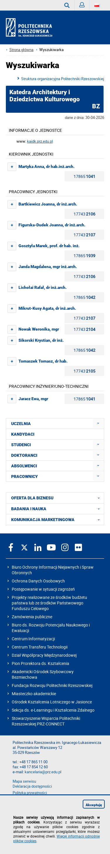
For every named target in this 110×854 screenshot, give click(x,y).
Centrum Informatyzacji (33, 638)
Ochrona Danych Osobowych (38, 581)
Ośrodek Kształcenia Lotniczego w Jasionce (52, 702)
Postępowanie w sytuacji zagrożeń (43, 589)
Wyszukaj (69, 5)
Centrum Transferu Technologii (39, 647)
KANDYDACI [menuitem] (22, 434)
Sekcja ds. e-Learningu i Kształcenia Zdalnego (53, 710)
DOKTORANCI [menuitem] (24, 455)
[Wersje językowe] (96, 5)
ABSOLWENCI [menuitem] (24, 466)
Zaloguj (84, 6)
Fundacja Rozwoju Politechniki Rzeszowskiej (52, 685)
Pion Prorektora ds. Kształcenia (40, 663)
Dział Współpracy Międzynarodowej (44, 655)
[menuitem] (98, 423)
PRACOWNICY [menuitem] (24, 476)
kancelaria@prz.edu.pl (43, 771)
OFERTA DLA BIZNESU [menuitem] (57, 498)
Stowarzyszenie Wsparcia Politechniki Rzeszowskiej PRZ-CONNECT (46, 721)
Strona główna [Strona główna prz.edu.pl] (21, 49)
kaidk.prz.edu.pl (40, 141)
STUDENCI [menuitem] (21, 444)
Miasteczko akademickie (34, 693)
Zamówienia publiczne (32, 616)
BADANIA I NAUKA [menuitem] (57, 508)
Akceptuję (94, 805)
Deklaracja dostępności (32, 786)
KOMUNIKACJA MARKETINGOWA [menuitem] (57, 519)
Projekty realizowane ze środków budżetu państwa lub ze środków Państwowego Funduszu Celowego (49, 602)
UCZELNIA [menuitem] (21, 423)
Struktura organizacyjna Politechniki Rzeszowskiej (62, 78)
